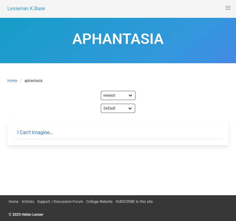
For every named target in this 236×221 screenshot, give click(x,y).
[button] (228, 8)
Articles (28, 202)
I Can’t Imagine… (35, 132)
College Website (99, 202)
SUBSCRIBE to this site (134, 202)
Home (12, 81)
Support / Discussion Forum (60, 202)
